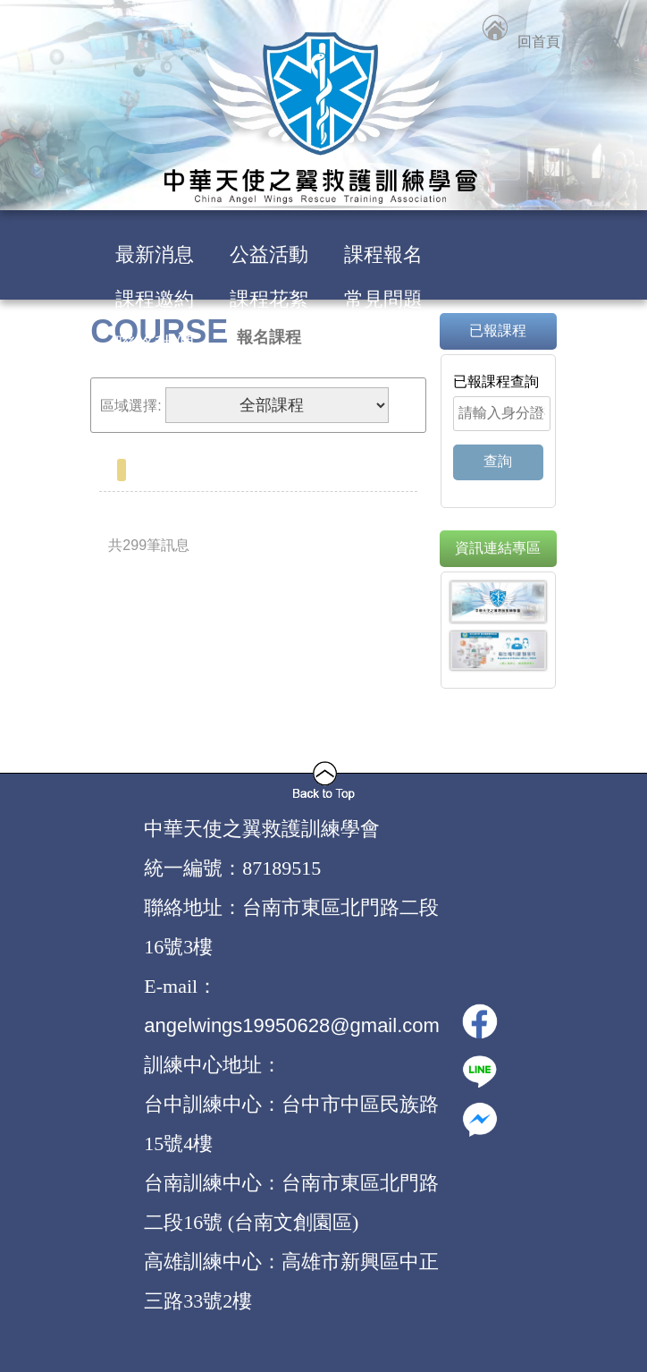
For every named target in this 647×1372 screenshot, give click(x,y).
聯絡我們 (154, 344)
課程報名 (383, 254)
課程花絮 (269, 299)
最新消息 (154, 254)
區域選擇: (130, 405)
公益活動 (269, 254)
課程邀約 (154, 299)
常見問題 (383, 299)
